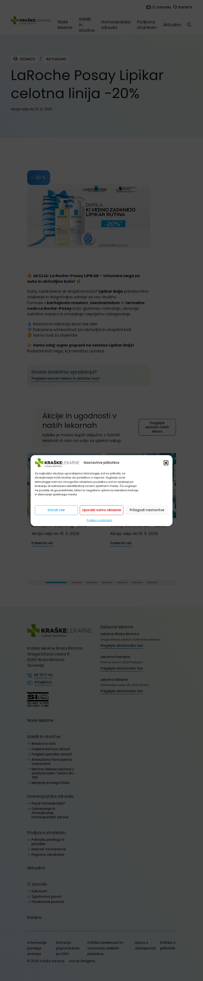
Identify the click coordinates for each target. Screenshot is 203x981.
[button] (166, 462)
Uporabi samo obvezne (101, 510)
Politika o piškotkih (99, 520)
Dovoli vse (56, 510)
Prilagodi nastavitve (147, 510)
